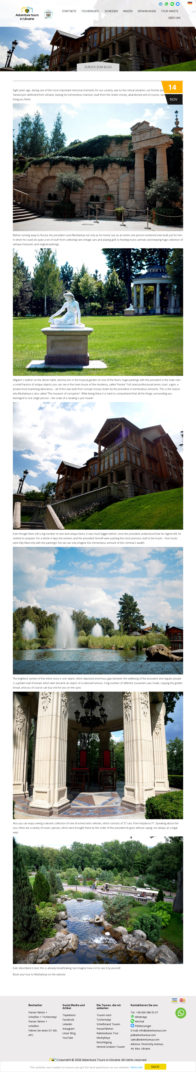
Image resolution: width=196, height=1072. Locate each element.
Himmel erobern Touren (111, 1046)
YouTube (67, 1037)
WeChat (137, 1021)
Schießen (111, 11)
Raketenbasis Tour (107, 1033)
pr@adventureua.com (143, 1035)
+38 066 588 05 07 (147, 1012)
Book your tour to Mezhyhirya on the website (39, 974)
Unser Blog (69, 1033)
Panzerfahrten (105, 1028)
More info (136, 1067)
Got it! (155, 1067)
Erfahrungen (147, 11)
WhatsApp (139, 1017)
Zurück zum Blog (98, 67)
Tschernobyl (90, 11)
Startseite (69, 11)
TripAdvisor (69, 1015)
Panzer (128, 11)
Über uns (174, 17)
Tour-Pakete (169, 11)
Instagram (68, 1028)
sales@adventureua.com (145, 1039)
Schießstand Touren (108, 1024)
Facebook (68, 1019)
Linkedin (67, 1024)
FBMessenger (141, 1026)
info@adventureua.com (152, 1030)
